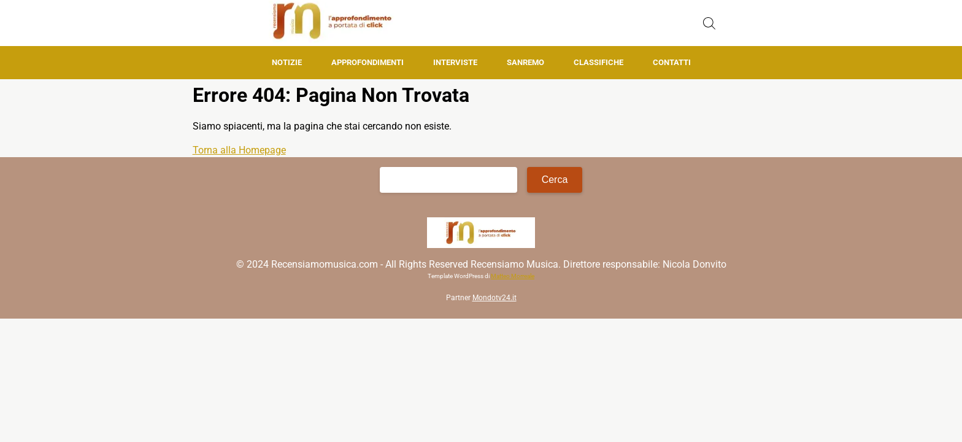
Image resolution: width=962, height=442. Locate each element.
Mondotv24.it (494, 297)
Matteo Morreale (512, 276)
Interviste (455, 62)
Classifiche (598, 62)
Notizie (287, 62)
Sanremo (525, 62)
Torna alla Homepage (239, 150)
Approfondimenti (367, 62)
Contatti (672, 62)
